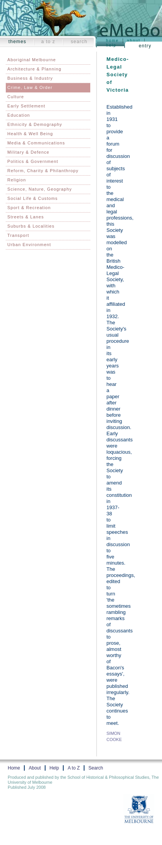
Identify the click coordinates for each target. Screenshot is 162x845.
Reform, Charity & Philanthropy (43, 170)
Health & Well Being (30, 133)
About (133, 41)
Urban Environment (29, 244)
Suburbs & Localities (30, 226)
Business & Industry (30, 78)
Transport (18, 235)
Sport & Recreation (29, 207)
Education (18, 115)
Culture (15, 96)
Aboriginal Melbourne (31, 59)
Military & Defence (28, 152)
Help (111, 45)
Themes (17, 41)
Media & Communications (36, 143)
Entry (145, 46)
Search (79, 41)
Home (112, 41)
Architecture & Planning (34, 69)
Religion (16, 180)
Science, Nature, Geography (39, 189)
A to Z (48, 41)
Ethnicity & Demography (34, 124)
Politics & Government (32, 161)
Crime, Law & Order (29, 87)
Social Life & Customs (32, 198)
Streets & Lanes (25, 217)
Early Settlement (26, 106)
